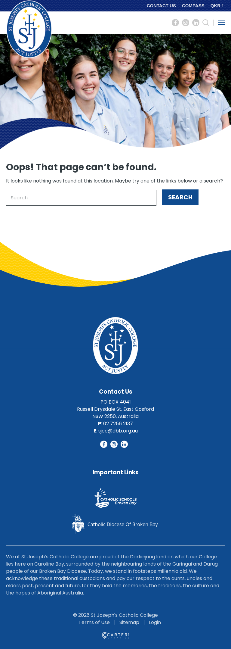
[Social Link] (175, 22)
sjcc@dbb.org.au (118, 430)
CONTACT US (161, 5)
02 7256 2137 (118, 423)
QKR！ (218, 5)
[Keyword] (81, 198)
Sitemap (129, 622)
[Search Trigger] (205, 22)
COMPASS (193, 5)
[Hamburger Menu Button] (221, 22)
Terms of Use (94, 622)
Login (155, 622)
